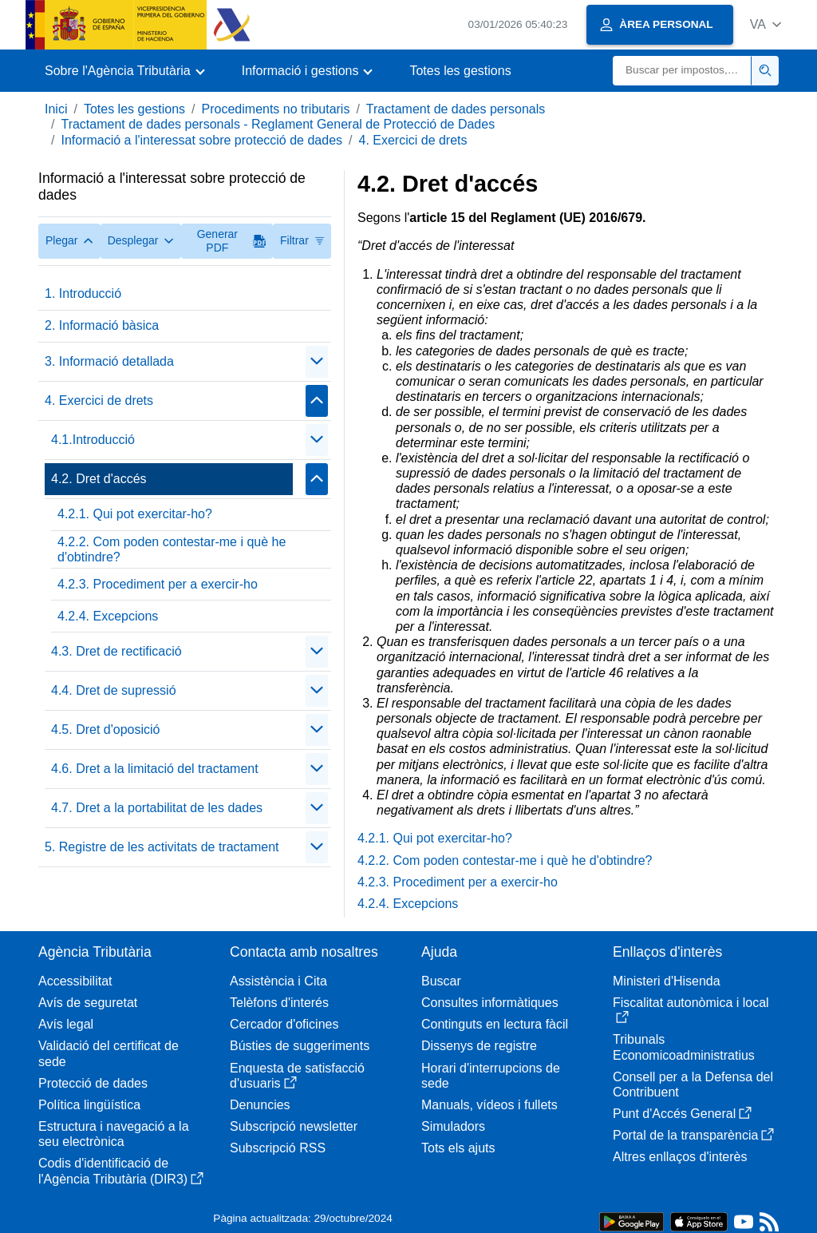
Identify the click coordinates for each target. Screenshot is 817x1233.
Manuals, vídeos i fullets (489, 1105)
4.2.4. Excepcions (107, 616)
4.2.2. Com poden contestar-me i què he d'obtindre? (171, 549)
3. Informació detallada (109, 361)
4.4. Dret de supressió (113, 690)
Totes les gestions (460, 70)
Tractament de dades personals (455, 109)
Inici (56, 109)
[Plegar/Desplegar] (317, 362)
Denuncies (260, 1105)
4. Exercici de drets (412, 140)
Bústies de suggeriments (299, 1046)
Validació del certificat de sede (108, 1053)
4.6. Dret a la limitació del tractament (155, 768)
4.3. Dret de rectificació (116, 651)
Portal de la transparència (693, 1135)
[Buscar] (682, 70)
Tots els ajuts (458, 1148)
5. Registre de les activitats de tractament (161, 847)
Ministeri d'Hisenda (666, 981)
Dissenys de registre (479, 1046)
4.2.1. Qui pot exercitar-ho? (134, 514)
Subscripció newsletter (293, 1126)
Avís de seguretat (87, 1002)
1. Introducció (83, 293)
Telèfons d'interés (279, 1002)
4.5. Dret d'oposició (105, 729)
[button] (765, 24)
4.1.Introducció (93, 439)
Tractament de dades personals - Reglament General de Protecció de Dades (278, 124)
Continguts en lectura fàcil (494, 1024)
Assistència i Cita (278, 981)
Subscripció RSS (278, 1148)
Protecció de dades (93, 1083)
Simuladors (453, 1126)
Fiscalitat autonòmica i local (691, 1010)
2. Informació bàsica (102, 325)
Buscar (441, 981)
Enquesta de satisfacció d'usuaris (297, 1075)
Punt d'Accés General (682, 1113)
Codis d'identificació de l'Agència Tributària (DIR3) (120, 1170)
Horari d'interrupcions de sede (490, 1075)
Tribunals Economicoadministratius (684, 1047)
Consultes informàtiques (489, 1002)
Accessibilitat (75, 981)
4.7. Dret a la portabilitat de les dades (156, 808)
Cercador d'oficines (284, 1024)
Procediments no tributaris (276, 109)
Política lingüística (89, 1105)
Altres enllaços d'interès (680, 1157)
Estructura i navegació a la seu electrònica (113, 1134)
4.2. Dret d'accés (99, 479)
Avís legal (65, 1024)
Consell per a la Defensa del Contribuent (693, 1084)
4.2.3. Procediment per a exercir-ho (157, 584)
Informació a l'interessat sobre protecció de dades (201, 140)
